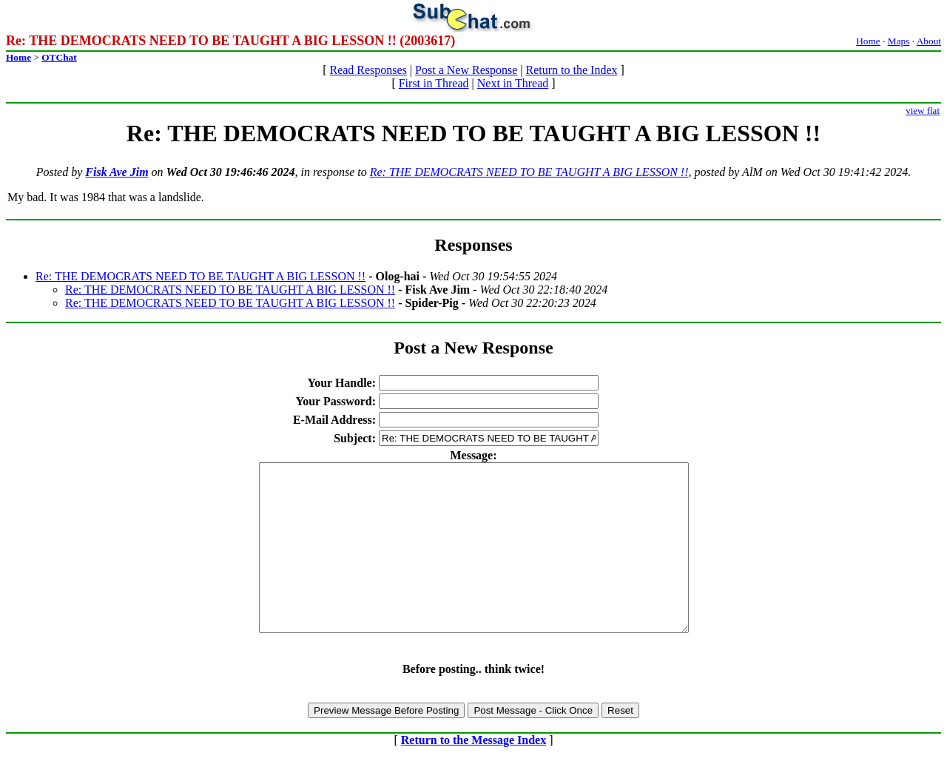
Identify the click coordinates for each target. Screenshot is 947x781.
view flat (923, 110)
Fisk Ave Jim (116, 172)
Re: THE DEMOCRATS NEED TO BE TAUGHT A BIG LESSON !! (529, 172)
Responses (473, 244)
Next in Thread (513, 83)
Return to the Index (572, 70)
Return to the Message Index (473, 773)
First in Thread (434, 83)
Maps (899, 41)
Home (868, 41)
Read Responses (367, 70)
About (929, 41)
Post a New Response (466, 70)
